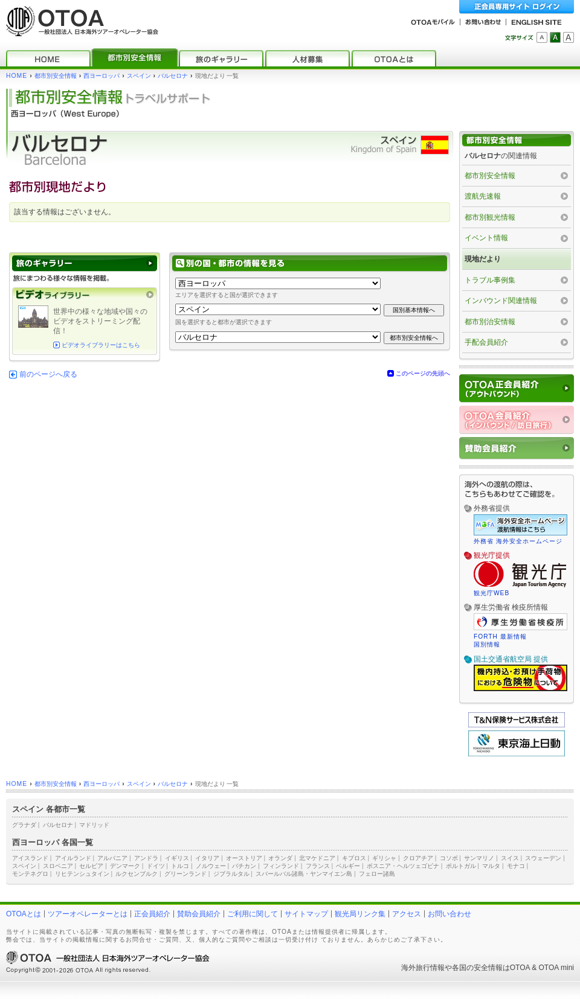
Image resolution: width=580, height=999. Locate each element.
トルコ (180, 866)
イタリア (207, 858)
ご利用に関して (252, 914)
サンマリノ (479, 858)
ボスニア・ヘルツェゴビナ (403, 866)
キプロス (354, 858)
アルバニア (112, 858)
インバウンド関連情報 (501, 300)
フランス (318, 866)
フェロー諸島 (377, 873)
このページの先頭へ (423, 373)
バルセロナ (173, 75)
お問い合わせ (449, 914)
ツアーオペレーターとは (87, 914)
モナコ (516, 866)
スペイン (139, 75)
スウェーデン (543, 858)
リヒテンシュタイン (82, 873)
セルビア (91, 866)
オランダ (280, 858)
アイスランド (30, 858)
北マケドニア (317, 858)
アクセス (406, 914)
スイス (510, 858)
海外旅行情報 (423, 967)
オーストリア (244, 858)
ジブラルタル (231, 873)
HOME (16, 75)
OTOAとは (23, 914)
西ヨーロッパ (101, 75)
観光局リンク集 (360, 914)
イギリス (177, 858)
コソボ (449, 858)
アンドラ (146, 858)
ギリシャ (384, 858)
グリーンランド (185, 873)
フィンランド (281, 866)
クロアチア (418, 858)
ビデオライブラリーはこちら (101, 345)
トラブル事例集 (490, 280)
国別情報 (487, 644)
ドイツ (156, 866)
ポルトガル (461, 866)
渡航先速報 (483, 196)
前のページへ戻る (48, 374)
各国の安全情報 (477, 967)
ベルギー (348, 866)
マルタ (491, 866)
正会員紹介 (152, 914)
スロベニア (58, 866)
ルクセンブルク (136, 873)
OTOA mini (556, 967)
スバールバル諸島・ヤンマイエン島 (304, 873)
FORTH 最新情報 (500, 636)
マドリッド (94, 825)
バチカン (244, 866)
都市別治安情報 (490, 322)
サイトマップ (306, 914)
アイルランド (73, 858)
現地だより (483, 259)
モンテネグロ (30, 873)
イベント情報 (486, 238)
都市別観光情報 (490, 217)
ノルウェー (211, 866)
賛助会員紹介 (199, 914)
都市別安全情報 (55, 75)
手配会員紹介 (486, 342)
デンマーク (125, 866)
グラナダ (24, 825)
